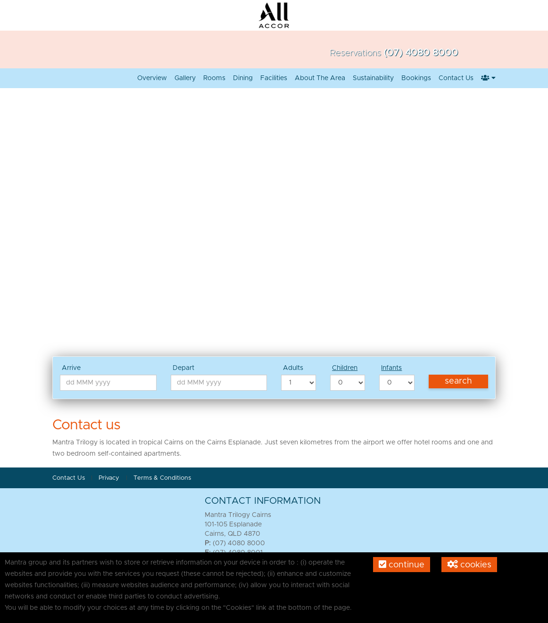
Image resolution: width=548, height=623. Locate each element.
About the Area (320, 78)
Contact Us (456, 78)
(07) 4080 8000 (420, 52)
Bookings (416, 78)
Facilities (273, 78)
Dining (243, 78)
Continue (401, 564)
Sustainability (373, 78)
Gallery (185, 78)
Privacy (110, 478)
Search (458, 381)
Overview (152, 78)
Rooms (214, 78)
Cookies (469, 564)
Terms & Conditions (162, 478)
